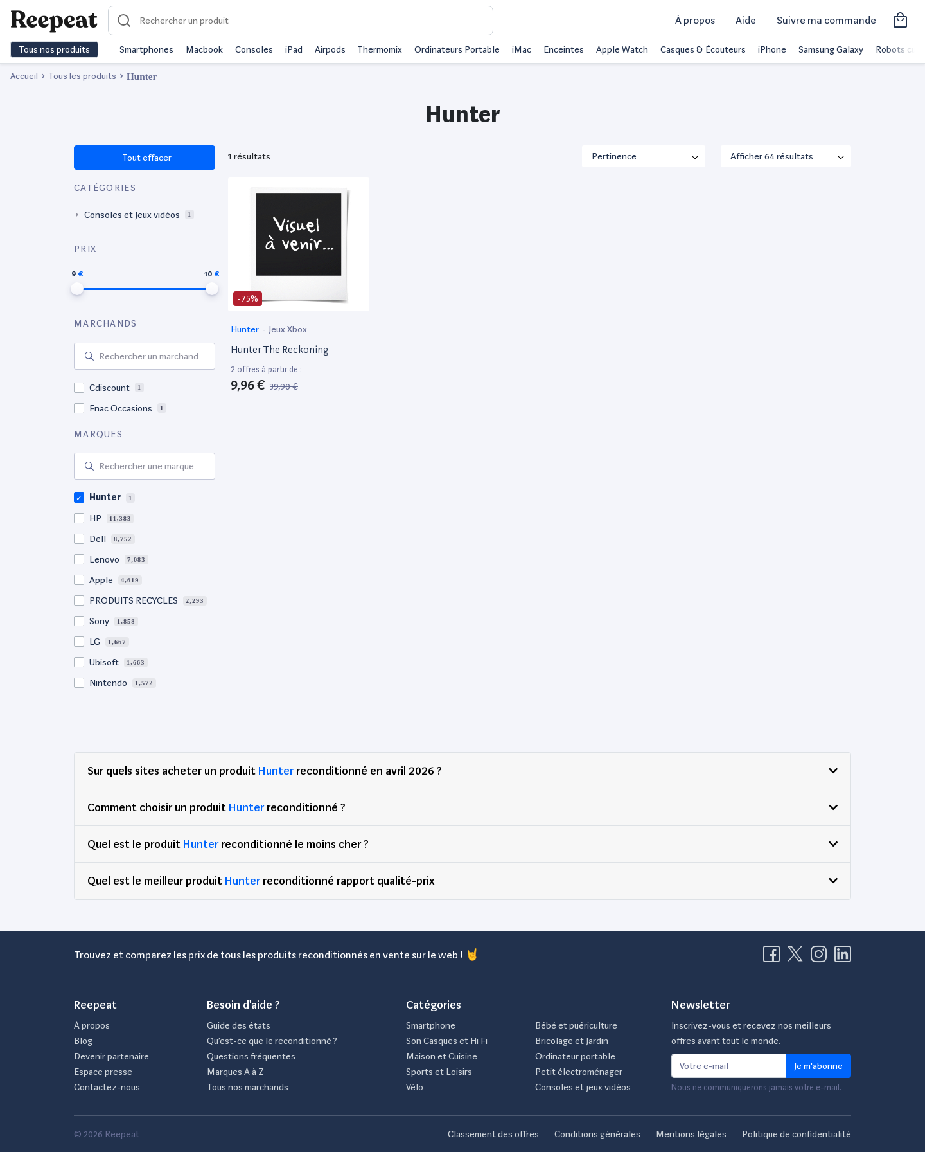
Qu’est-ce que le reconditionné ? (272, 1041)
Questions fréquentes (251, 1056)
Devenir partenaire (111, 1056)
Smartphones (146, 49)
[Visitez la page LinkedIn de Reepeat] (842, 958)
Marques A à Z (235, 1071)
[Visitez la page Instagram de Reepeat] (822, 958)
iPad (294, 49)
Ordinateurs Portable (457, 49)
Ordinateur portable (575, 1056)
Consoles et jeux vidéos (583, 1087)
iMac (521, 49)
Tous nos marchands (247, 1087)
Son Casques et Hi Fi (447, 1041)
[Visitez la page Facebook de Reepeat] (774, 958)
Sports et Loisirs (439, 1071)
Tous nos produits (54, 49)
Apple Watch (622, 49)
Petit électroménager (578, 1071)
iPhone (772, 49)
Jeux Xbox (288, 329)
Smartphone (430, 1025)
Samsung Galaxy (830, 49)
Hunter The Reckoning (279, 349)
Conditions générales (597, 1134)
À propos (695, 20)
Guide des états (238, 1025)
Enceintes (563, 49)
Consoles (254, 49)
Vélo (414, 1087)
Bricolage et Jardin (571, 1041)
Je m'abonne (818, 1066)
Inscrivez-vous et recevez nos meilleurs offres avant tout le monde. (751, 1033)
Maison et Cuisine (441, 1056)
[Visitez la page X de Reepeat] (798, 958)
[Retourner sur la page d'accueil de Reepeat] (54, 20)
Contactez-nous (107, 1087)
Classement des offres (493, 1134)
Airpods (330, 49)
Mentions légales (691, 1134)
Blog (83, 1041)
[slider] (77, 288)
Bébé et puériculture (576, 1025)
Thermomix (379, 49)
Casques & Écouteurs (703, 49)
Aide (746, 20)
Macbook (204, 49)
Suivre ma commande (826, 20)
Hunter (246, 329)
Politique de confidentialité (796, 1134)
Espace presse (103, 1071)
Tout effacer (146, 157)
